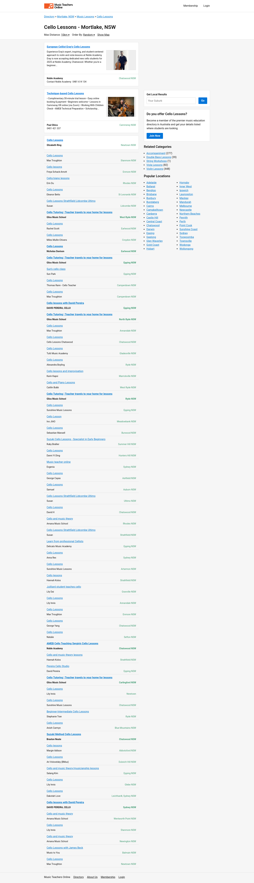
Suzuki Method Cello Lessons (64, 734)
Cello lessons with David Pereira (65, 303)
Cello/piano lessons (58, 178)
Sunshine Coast (188, 229)
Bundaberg (152, 202)
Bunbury (151, 198)
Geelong (151, 237)
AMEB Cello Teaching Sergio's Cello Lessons (72, 643)
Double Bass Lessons (158, 157)
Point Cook (185, 225)
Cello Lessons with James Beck (65, 847)
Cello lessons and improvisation (65, 371)
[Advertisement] (177, 65)
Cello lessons (54, 166)
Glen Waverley (154, 241)
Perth (182, 221)
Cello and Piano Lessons (61, 382)
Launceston (186, 194)
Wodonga (184, 244)
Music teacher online (59, 461)
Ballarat (150, 186)
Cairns (150, 205)
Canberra (151, 213)
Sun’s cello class (56, 269)
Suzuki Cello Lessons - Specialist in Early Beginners (76, 439)
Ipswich (183, 190)
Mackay (183, 198)
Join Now (154, 135)
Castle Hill (152, 217)
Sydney (183, 233)
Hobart (150, 248)
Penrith (183, 217)
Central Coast (154, 221)
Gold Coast (152, 244)
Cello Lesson (54, 416)
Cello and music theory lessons (65, 654)
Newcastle (185, 209)
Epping (150, 233)
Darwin (150, 229)
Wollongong (186, 248)
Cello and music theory (60, 518)
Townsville (185, 241)
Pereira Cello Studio (58, 666)
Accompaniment (155, 153)
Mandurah (185, 202)
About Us (92, 877)
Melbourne (185, 205)
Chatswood (153, 225)
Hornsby (184, 182)
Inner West (185, 186)
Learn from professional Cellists (65, 541)
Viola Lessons (154, 164)
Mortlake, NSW (65, 16)
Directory (49, 16)
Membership (190, 5)
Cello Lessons (105, 16)
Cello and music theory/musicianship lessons (73, 768)
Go (202, 100)
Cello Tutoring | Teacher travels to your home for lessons (79, 212)
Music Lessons (85, 16)
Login (206, 5)
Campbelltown (154, 209)
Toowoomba (186, 237)
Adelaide (151, 182)
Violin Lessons (154, 168)
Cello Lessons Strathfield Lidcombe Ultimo (71, 200)
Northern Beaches (189, 213)
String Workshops (156, 161)
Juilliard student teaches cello (64, 586)
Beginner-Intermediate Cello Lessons (68, 711)
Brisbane (151, 194)
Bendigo (151, 190)
